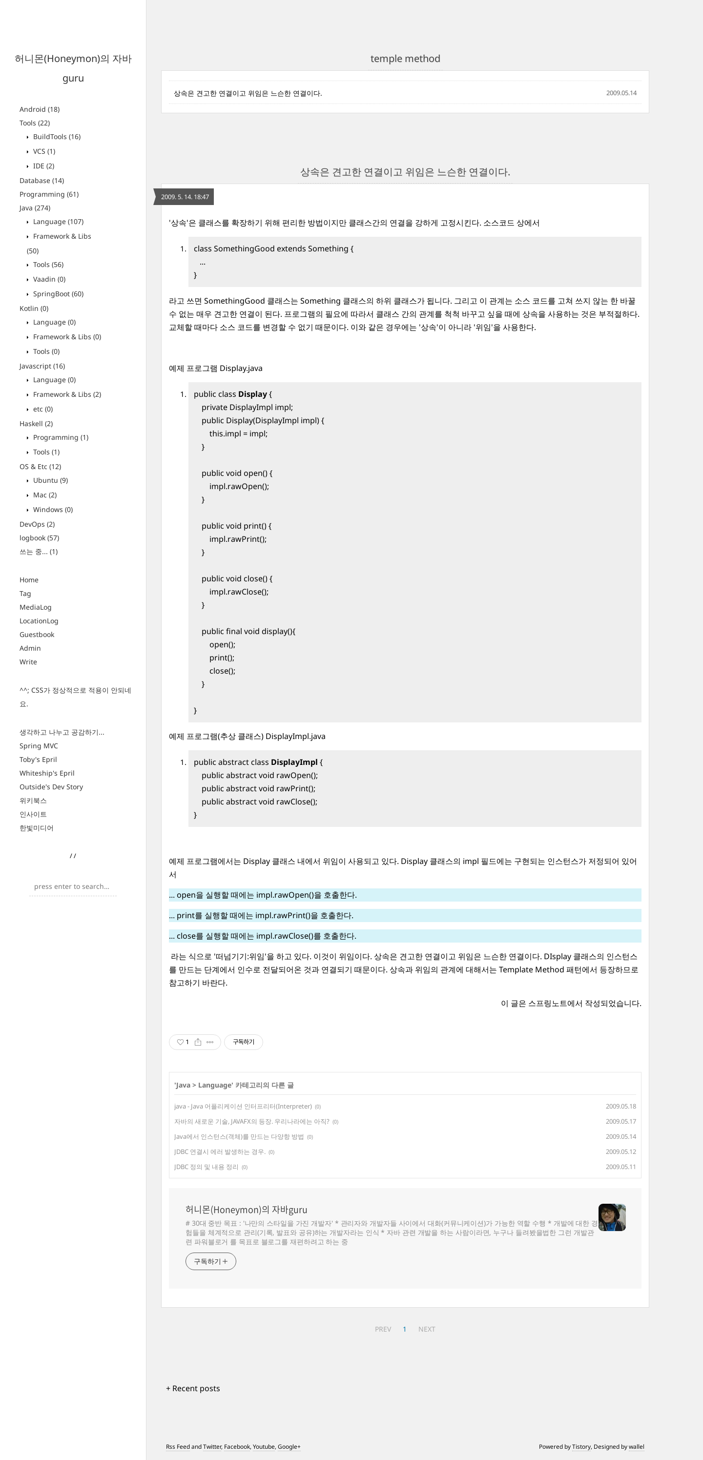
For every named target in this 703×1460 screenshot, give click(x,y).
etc (42, 408)
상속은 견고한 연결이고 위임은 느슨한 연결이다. (248, 93)
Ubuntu (49, 480)
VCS (43, 151)
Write (28, 661)
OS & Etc (40, 466)
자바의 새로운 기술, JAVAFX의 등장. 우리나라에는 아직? (252, 1121)
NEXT (426, 1329)
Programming (49, 194)
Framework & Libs (66, 336)
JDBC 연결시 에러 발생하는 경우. (220, 1151)
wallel (636, 1446)
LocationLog (39, 620)
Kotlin (34, 308)
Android (40, 109)
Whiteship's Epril (47, 773)
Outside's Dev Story (51, 786)
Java (35, 207)
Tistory (581, 1446)
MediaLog (36, 607)
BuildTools (56, 136)
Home (29, 579)
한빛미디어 (37, 827)
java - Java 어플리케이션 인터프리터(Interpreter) (243, 1106)
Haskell (36, 423)
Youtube (264, 1446)
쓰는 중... (39, 551)
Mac (44, 494)
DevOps (37, 524)
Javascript (42, 365)
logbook (39, 537)
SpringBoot (57, 293)
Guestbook (37, 634)
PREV (383, 1329)
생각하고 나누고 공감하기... (62, 732)
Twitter (212, 1446)
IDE (42, 165)
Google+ (289, 1446)
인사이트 (33, 814)
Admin (30, 648)
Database (42, 180)
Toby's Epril (38, 759)
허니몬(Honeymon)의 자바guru (247, 1209)
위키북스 (33, 800)
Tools (35, 122)
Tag (25, 593)
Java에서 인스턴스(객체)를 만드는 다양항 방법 (239, 1136)
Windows (52, 509)
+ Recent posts (193, 1388)
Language (57, 221)
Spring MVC (39, 745)
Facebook (237, 1446)
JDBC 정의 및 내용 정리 (206, 1166)
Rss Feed (178, 1446)
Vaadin (48, 279)
